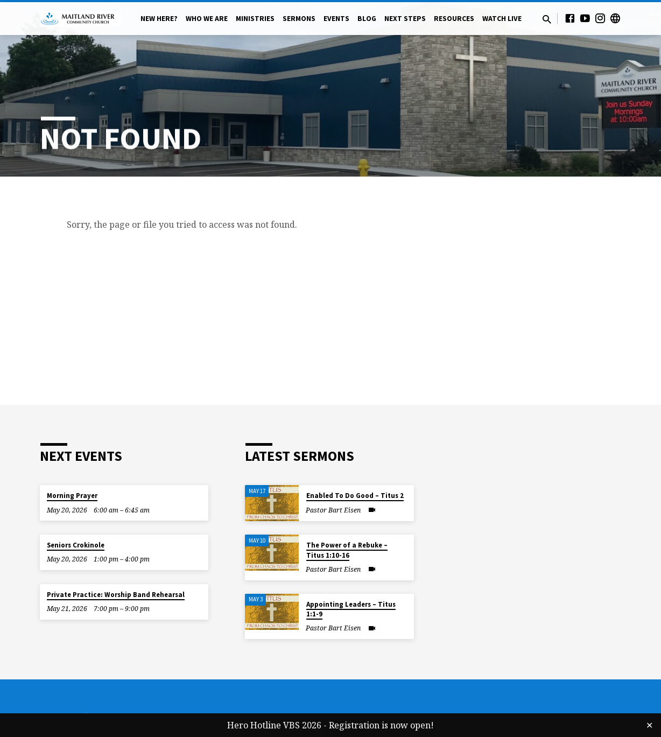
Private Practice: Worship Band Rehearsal (116, 594)
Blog (366, 18)
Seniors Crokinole (75, 545)
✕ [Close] (649, 725)
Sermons (299, 18)
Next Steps (405, 18)
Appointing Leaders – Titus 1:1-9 (351, 609)
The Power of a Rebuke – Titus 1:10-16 (347, 550)
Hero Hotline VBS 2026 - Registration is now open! (330, 725)
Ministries (255, 18)
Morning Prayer (72, 495)
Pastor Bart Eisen (333, 510)
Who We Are (207, 18)
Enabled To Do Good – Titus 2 (355, 495)
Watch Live (502, 18)
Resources (454, 18)
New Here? (159, 18)
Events (336, 18)
